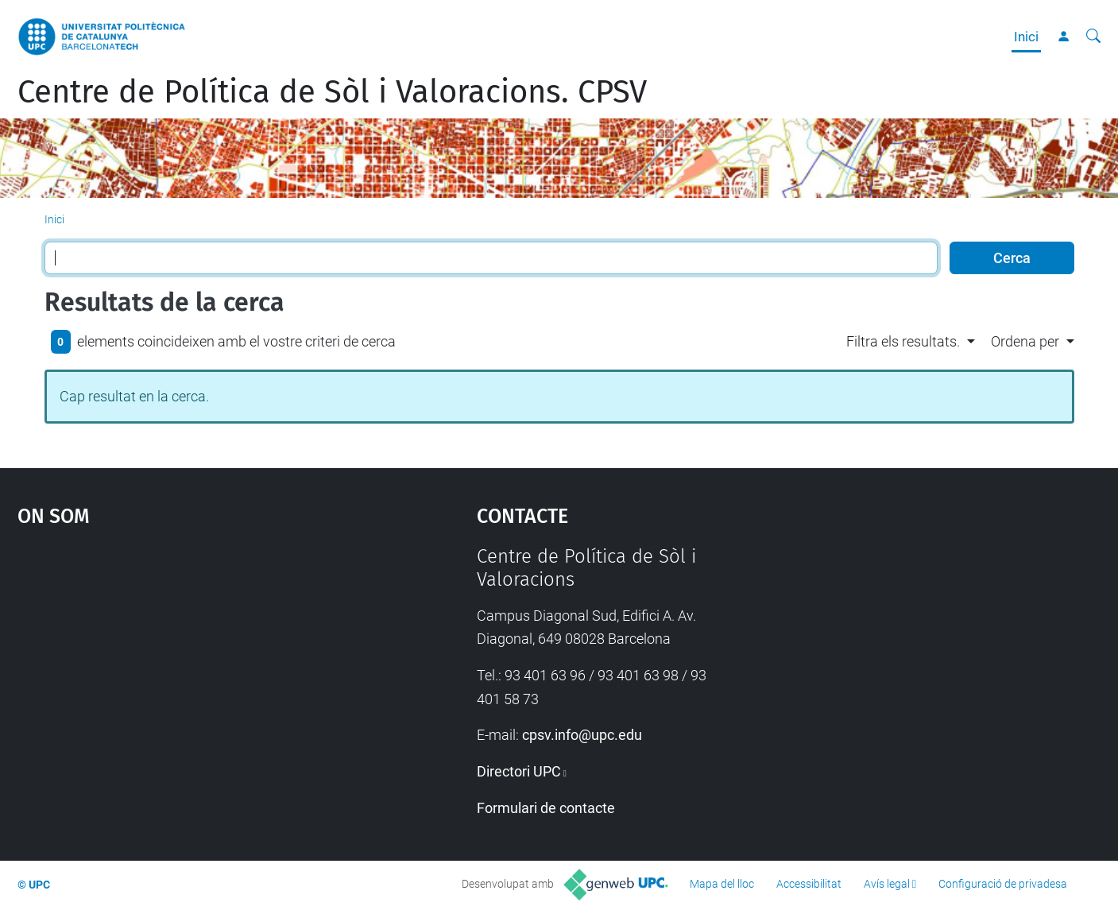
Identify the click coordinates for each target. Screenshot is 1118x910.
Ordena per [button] (1025, 341)
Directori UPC (519, 771)
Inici (1026, 37)
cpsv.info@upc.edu (582, 734)
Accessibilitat (808, 883)
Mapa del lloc (722, 883)
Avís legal (887, 883)
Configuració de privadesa (1002, 883)
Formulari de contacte (546, 808)
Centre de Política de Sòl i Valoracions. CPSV (332, 92)
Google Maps (191, 664)
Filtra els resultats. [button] (903, 341)
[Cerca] (1093, 36)
